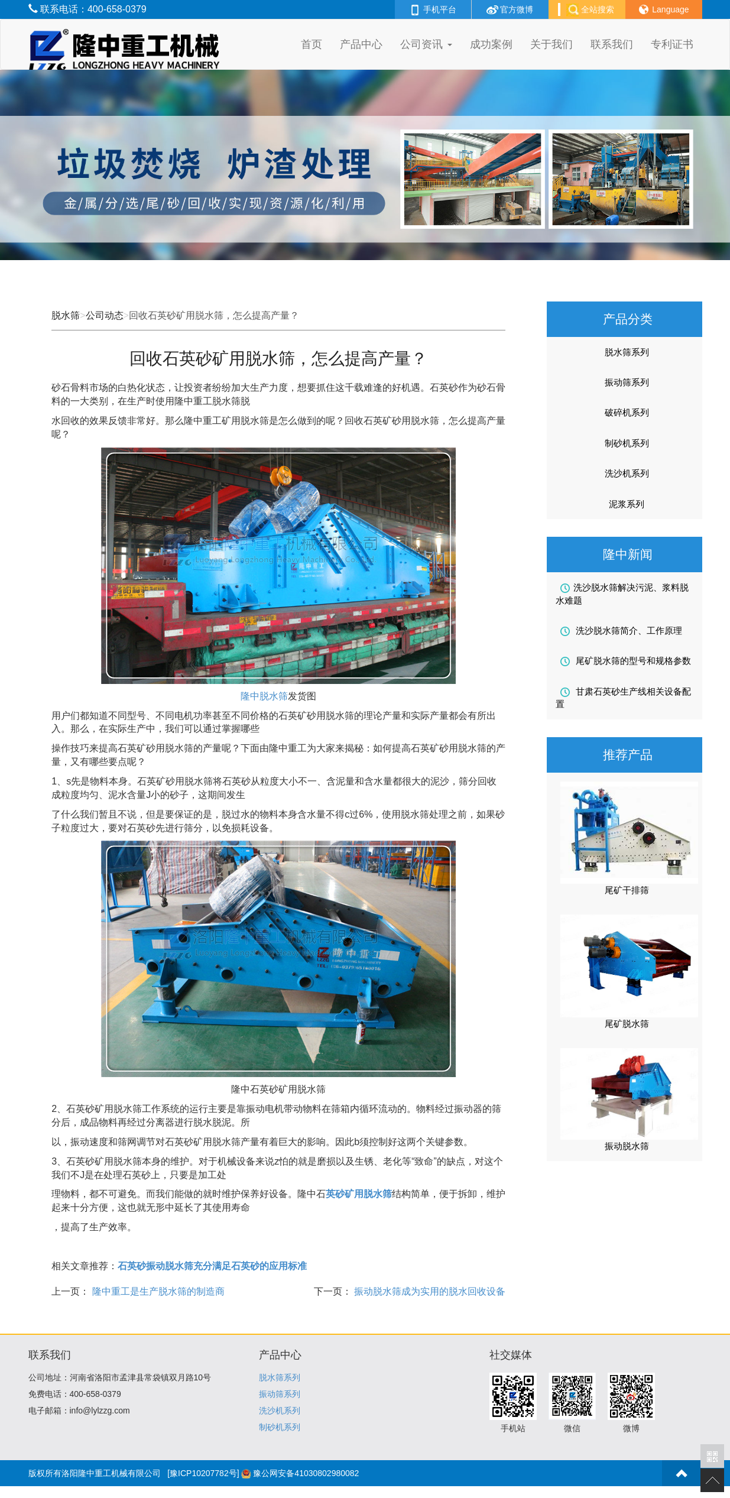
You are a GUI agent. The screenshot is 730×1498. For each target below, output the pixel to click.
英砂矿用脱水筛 (359, 1194)
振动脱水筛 (627, 1146)
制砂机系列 (627, 443)
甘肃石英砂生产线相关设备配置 (623, 697)
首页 (311, 44)
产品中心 (361, 44)
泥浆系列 (626, 504)
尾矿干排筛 (627, 890)
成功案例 (491, 44)
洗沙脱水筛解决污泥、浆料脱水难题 (622, 593)
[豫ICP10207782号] (203, 1473)
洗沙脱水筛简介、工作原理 (621, 630)
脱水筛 (65, 315)
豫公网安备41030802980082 (306, 1473)
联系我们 (612, 44)
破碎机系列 (627, 412)
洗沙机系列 (627, 473)
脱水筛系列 (627, 352)
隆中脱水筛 (264, 696)
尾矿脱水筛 (627, 1024)
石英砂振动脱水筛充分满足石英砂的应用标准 (212, 1266)
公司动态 (105, 315)
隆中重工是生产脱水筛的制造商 (156, 1291)
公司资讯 (426, 44)
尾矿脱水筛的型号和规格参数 (625, 661)
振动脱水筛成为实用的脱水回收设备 (428, 1291)
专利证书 (672, 44)
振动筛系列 (627, 382)
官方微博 (510, 9)
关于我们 (551, 44)
